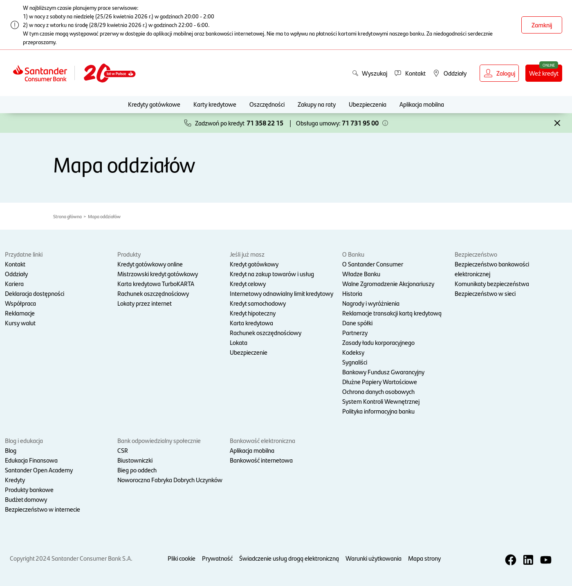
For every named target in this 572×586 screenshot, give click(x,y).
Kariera (14, 283)
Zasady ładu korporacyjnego (378, 342)
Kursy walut (20, 322)
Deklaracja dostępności (34, 293)
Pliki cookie (181, 558)
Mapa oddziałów (104, 216)
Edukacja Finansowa (31, 460)
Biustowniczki (135, 460)
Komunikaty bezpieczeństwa (492, 283)
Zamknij (542, 24)
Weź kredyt (544, 73)
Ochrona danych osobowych (378, 391)
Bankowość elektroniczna (262, 440)
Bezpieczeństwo (476, 254)
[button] (385, 123)
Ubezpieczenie (248, 352)
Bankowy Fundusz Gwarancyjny (383, 371)
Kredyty (15, 479)
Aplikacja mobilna (421, 104)
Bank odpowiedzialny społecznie (159, 440)
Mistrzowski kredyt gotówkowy (157, 273)
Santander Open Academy (39, 469)
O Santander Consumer (372, 263)
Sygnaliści (354, 362)
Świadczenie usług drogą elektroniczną (289, 558)
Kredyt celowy (248, 283)
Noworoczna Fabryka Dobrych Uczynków (169, 479)
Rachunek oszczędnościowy (153, 293)
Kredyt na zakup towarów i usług (272, 273)
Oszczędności (267, 104)
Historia (352, 293)
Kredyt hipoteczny (253, 313)
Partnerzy (355, 332)
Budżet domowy (26, 499)
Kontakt (15, 263)
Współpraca (20, 303)
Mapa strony (424, 558)
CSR (122, 450)
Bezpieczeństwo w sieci (485, 293)
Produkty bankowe (29, 489)
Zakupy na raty (317, 104)
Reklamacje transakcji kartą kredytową (392, 313)
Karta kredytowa (251, 322)
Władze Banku (361, 273)
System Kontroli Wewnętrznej (380, 401)
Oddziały (16, 273)
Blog (10, 450)
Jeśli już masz (247, 254)
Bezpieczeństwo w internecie (42, 509)
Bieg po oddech (137, 469)
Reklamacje (20, 313)
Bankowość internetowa (261, 460)
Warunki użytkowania (373, 558)
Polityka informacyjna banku (378, 411)
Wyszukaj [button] (369, 73)
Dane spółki (357, 322)
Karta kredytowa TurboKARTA (155, 283)
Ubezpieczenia (367, 104)
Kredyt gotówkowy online (150, 263)
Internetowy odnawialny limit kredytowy (281, 293)
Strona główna (67, 216)
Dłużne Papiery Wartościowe (379, 381)
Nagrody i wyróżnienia (370, 303)
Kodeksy (353, 352)
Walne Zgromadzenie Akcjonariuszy (388, 283)
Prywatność (217, 558)
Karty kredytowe (214, 104)
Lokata (238, 342)
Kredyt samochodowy (258, 303)
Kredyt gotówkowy (254, 263)
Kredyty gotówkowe (154, 104)
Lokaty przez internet (144, 303)
